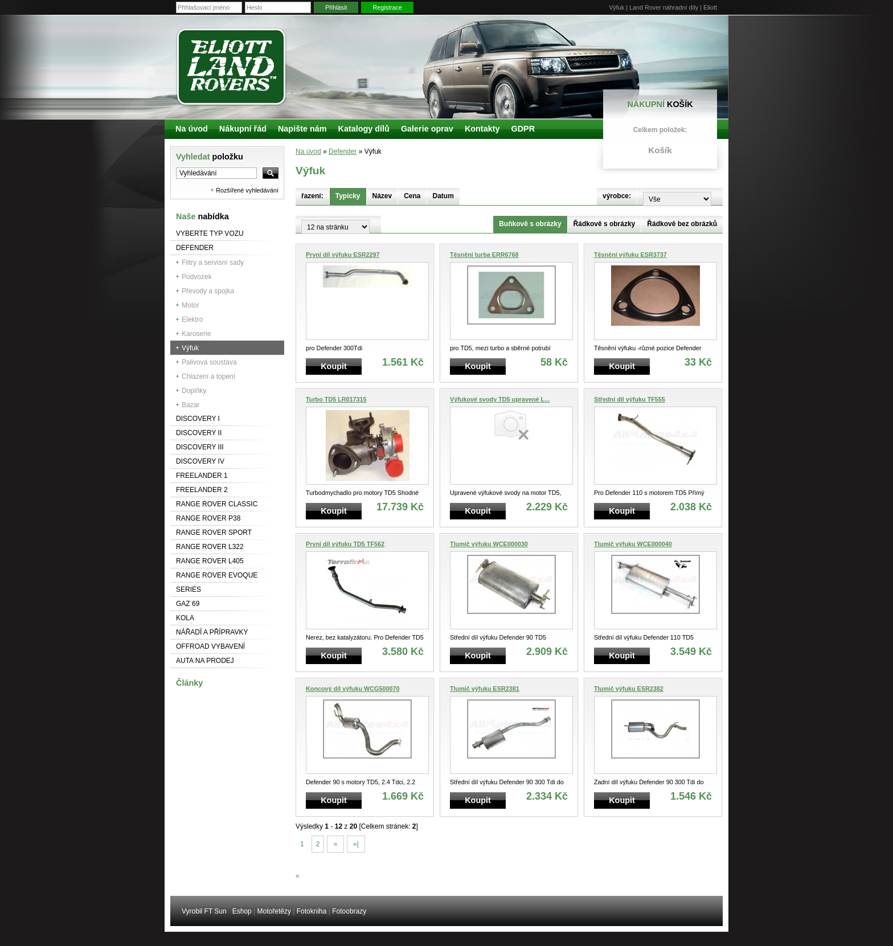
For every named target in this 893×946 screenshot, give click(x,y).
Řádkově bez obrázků (682, 224)
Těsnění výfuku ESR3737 (630, 254)
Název (382, 196)
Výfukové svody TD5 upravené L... (500, 399)
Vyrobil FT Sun (204, 911)
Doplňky (194, 391)
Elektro (192, 319)
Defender (195, 248)
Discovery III (200, 447)
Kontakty (482, 128)
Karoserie (196, 334)
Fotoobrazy (349, 911)
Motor (190, 305)
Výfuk (190, 348)
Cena (412, 196)
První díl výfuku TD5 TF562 (345, 543)
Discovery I (198, 419)
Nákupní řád (243, 128)
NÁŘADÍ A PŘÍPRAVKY (212, 632)
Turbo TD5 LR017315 (336, 399)
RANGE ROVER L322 (210, 547)
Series (188, 589)
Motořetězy (274, 911)
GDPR (523, 128)
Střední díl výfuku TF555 (629, 399)
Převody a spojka (208, 291)
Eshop (242, 911)
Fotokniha (312, 911)
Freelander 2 (202, 490)
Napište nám (302, 128)
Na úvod (308, 151)
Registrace (387, 7)
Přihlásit (336, 7)
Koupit (334, 366)
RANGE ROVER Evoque (216, 575)
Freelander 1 (202, 476)
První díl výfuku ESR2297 (343, 254)
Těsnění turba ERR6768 (484, 254)
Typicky (348, 196)
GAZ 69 (187, 604)
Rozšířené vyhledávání (247, 190)
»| (356, 844)
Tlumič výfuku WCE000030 (489, 543)
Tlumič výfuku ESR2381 (484, 688)
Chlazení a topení (208, 376)
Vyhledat (209, 156)
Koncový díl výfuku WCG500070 (352, 688)
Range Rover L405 (210, 561)
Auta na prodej (205, 661)
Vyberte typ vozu (210, 233)
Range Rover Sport (214, 533)
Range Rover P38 (208, 518)
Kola (185, 618)
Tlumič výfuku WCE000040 (633, 543)
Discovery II (199, 433)
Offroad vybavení (210, 646)
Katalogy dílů (364, 128)
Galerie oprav (427, 128)
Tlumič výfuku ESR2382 (628, 688)
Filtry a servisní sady (213, 263)
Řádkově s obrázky (605, 224)
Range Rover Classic (216, 504)
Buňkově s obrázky (530, 224)
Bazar (190, 405)
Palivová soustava (209, 362)
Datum (443, 196)
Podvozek (197, 277)
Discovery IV (200, 461)
